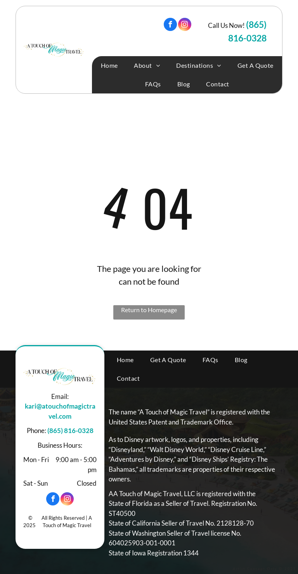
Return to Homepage (149, 309)
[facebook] (170, 25)
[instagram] (184, 25)
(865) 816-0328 (70, 430)
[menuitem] (109, 65)
